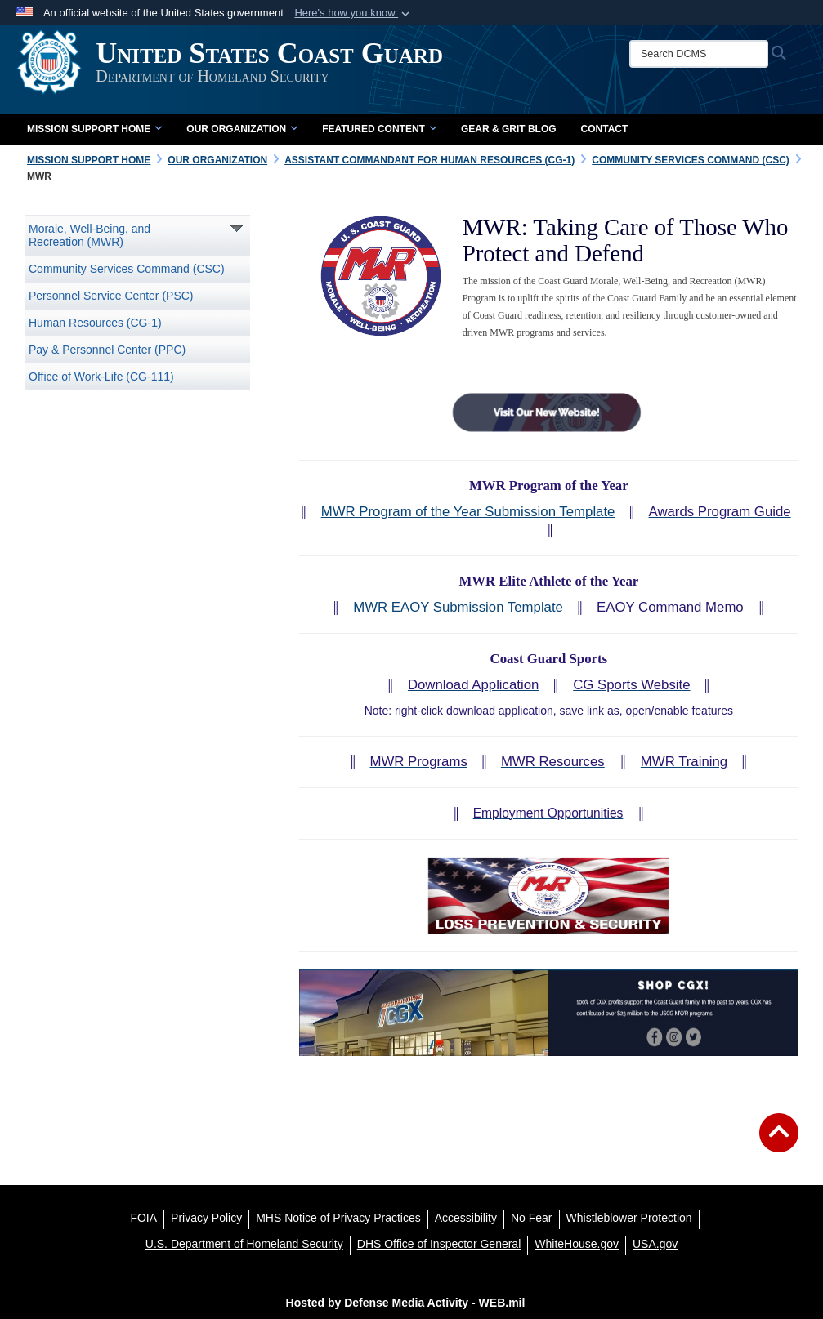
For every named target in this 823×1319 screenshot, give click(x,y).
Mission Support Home (94, 129)
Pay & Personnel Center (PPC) (107, 349)
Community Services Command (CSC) (127, 268)
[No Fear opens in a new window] (531, 1217)
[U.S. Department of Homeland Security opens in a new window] (244, 1243)
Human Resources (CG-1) (95, 322)
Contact (604, 129)
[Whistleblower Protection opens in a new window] (629, 1217)
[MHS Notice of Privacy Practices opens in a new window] (338, 1217)
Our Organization (241, 129)
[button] (353, 13)
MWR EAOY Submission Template (458, 607)
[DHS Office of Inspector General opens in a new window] (439, 1243)
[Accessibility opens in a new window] (466, 1217)
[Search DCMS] (706, 54)
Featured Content (379, 129)
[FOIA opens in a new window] (143, 1217)
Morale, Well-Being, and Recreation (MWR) (89, 235)
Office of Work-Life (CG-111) (101, 376)
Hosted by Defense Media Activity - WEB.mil (406, 1302)
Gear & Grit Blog (509, 129)
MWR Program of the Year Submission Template (468, 511)
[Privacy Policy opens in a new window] (206, 1217)
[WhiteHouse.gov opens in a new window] (577, 1243)
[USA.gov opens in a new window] (655, 1243)
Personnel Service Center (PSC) (111, 295)
